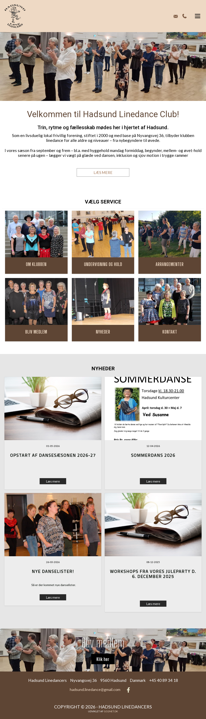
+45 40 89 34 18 (184, 16)
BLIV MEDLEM (36, 331)
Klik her (103, 659)
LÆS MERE (103, 172)
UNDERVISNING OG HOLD (103, 264)
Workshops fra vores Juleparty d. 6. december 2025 (153, 574)
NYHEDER (103, 331)
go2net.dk (111, 711)
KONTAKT (169, 331)
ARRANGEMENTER (170, 264)
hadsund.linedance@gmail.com (95, 689)
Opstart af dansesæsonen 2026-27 (53, 455)
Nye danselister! (53, 571)
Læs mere (153, 481)
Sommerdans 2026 (153, 455)
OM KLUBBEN (36, 264)
